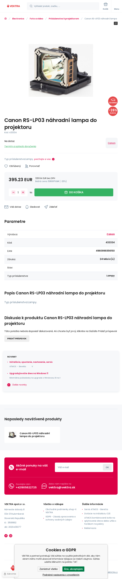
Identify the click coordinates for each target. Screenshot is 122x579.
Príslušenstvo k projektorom (64, 18)
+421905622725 (26, 487)
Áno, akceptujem (73, 569)
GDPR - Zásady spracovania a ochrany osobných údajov (61, 518)
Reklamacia (90, 528)
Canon (111, 143)
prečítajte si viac (42, 159)
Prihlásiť (107, 467)
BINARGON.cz (111, 572)
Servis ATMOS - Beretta (96, 509)
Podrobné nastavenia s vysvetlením (61, 575)
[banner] (13, 6)
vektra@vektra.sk (62, 487)
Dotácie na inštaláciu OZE (97, 513)
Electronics (18, 18)
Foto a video (36, 18)
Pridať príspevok (16, 339)
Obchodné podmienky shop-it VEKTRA (61, 511)
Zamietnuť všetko (48, 569)
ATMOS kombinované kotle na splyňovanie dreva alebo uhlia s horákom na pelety (100, 520)
